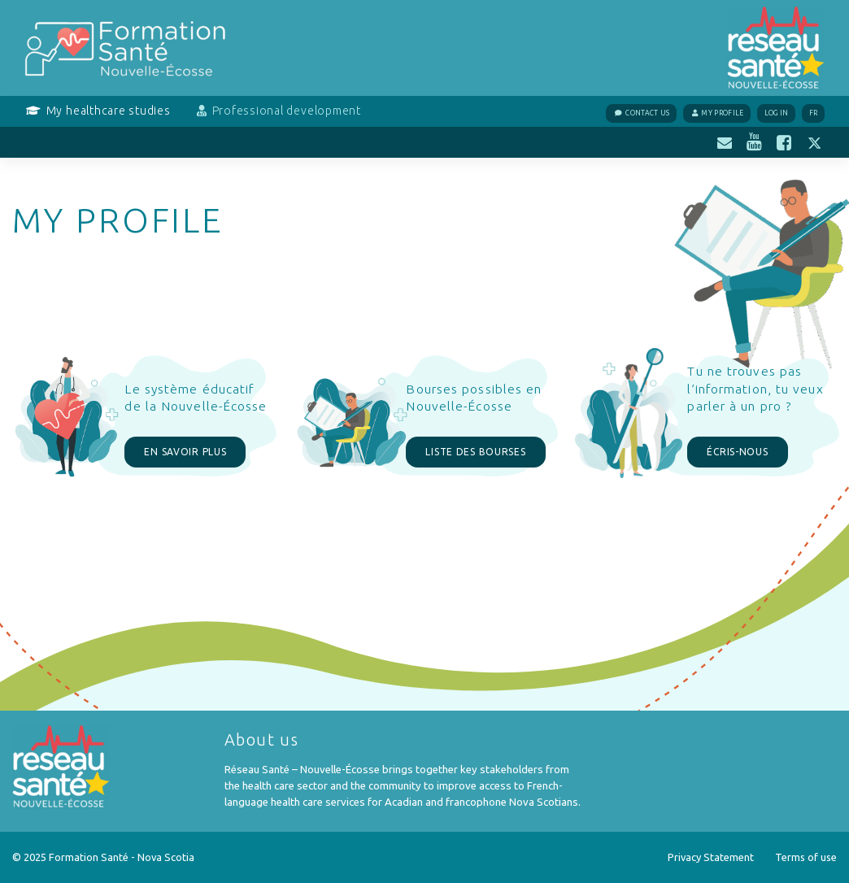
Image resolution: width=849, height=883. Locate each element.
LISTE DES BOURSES (475, 451)
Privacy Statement (711, 857)
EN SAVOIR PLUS (185, 451)
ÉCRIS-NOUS (737, 451)
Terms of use (806, 857)
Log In (776, 113)
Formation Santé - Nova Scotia (121, 857)
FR (813, 113)
